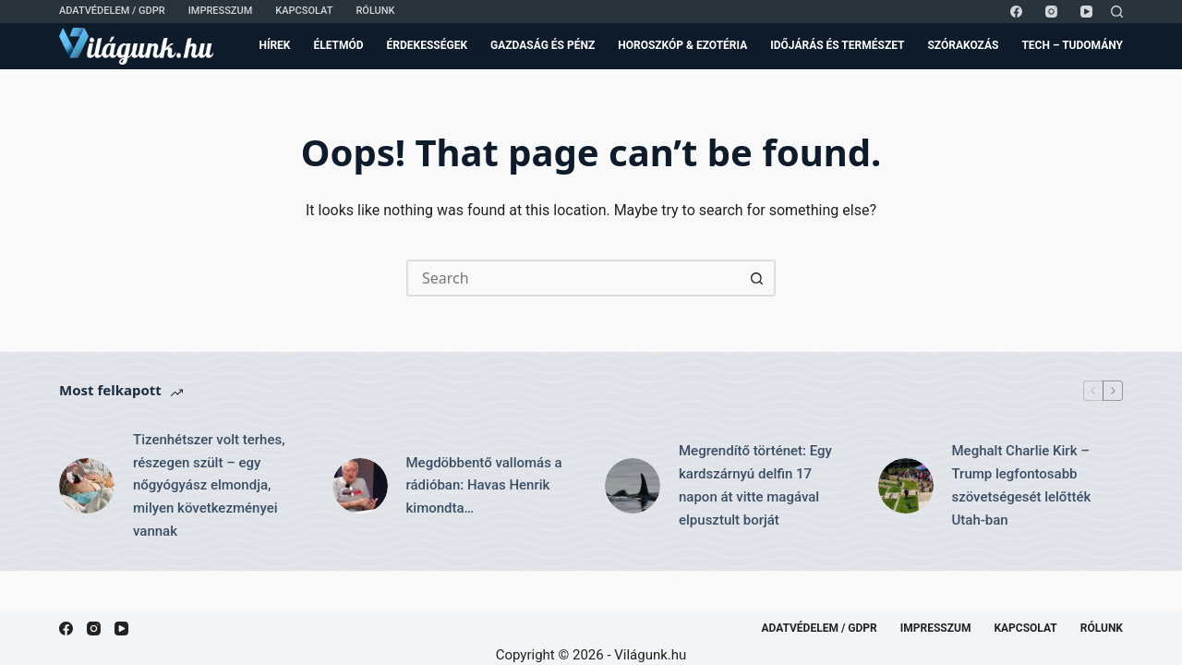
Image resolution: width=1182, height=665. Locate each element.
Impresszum (220, 11)
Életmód (338, 45)
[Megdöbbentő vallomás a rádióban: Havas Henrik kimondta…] (360, 486)
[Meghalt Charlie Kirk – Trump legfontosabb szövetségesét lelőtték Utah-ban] (906, 486)
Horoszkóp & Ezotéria (682, 45)
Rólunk (375, 11)
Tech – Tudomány (1072, 45)
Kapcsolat (303, 11)
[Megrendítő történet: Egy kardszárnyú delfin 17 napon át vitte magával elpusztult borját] (632, 486)
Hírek (274, 45)
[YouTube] (1086, 12)
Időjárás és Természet (837, 45)
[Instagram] (1051, 12)
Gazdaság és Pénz (542, 45)
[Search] (1117, 12)
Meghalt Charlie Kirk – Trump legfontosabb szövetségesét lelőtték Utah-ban (1022, 484)
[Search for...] (572, 278)
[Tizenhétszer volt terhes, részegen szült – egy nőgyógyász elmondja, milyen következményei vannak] (87, 486)
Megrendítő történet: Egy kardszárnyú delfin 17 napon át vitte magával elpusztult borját (755, 484)
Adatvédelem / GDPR (112, 11)
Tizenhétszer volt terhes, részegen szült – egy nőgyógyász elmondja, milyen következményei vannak (209, 485)
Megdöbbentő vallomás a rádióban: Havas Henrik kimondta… (484, 485)
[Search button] (757, 278)
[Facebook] (1016, 12)
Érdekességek (427, 45)
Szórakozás (962, 45)
